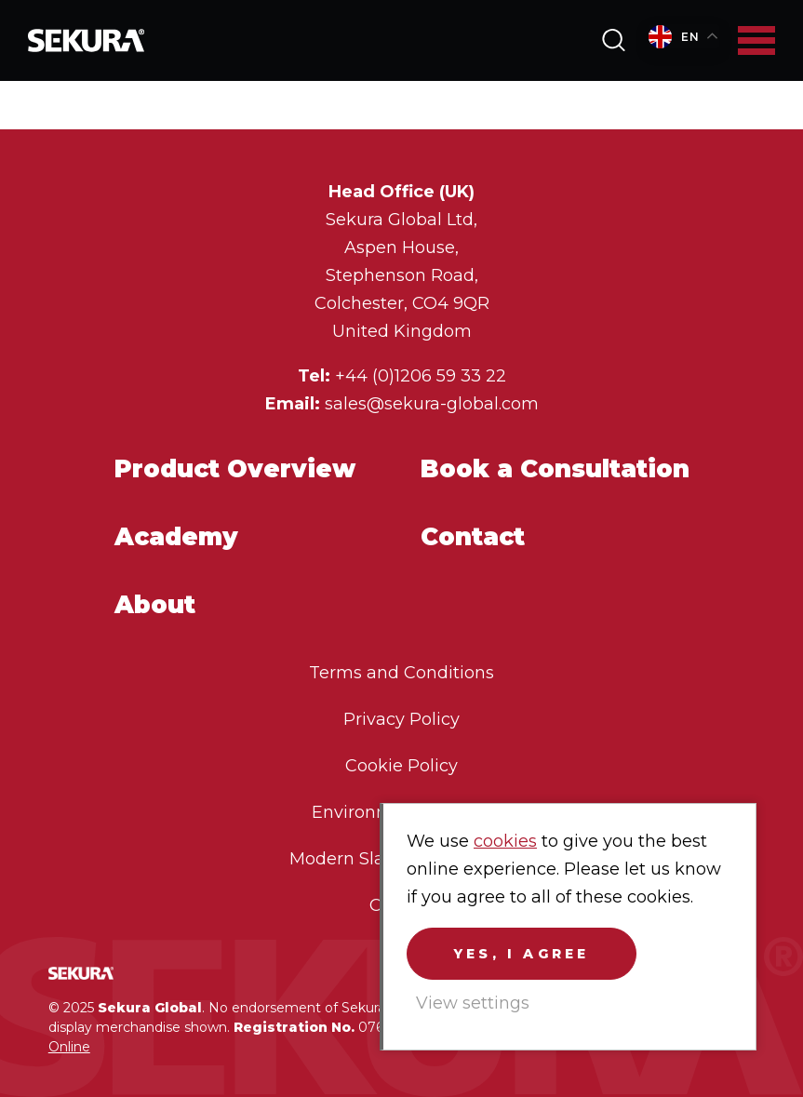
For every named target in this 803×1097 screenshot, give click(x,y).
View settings (472, 1003)
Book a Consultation (555, 468)
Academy (176, 536)
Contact (473, 536)
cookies (505, 841)
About (154, 604)
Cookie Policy (401, 766)
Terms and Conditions (401, 672)
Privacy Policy (401, 719)
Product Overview (234, 468)
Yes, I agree (521, 953)
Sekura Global (86, 40)
